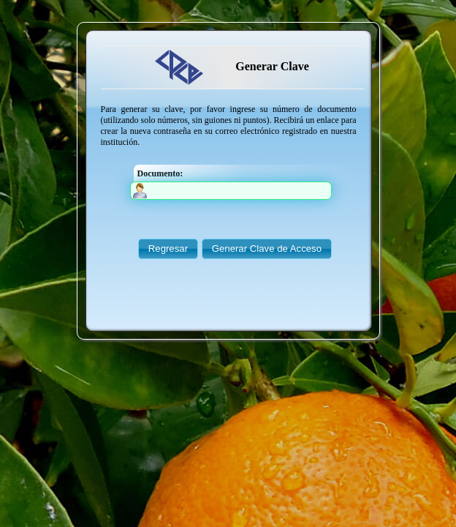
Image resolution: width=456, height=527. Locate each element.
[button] (168, 249)
